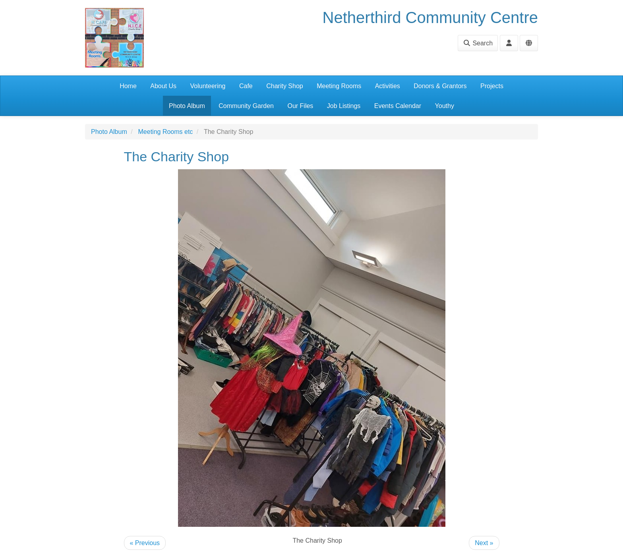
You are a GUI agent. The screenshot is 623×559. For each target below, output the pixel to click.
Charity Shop (284, 86)
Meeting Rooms (339, 86)
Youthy (444, 106)
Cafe (246, 86)
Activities (387, 86)
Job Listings (344, 106)
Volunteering (208, 86)
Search (478, 43)
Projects (491, 86)
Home (128, 86)
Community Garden (246, 106)
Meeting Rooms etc (165, 131)
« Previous (145, 543)
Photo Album (187, 106)
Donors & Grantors (440, 86)
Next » (484, 543)
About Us (163, 86)
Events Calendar (397, 106)
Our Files (300, 106)
